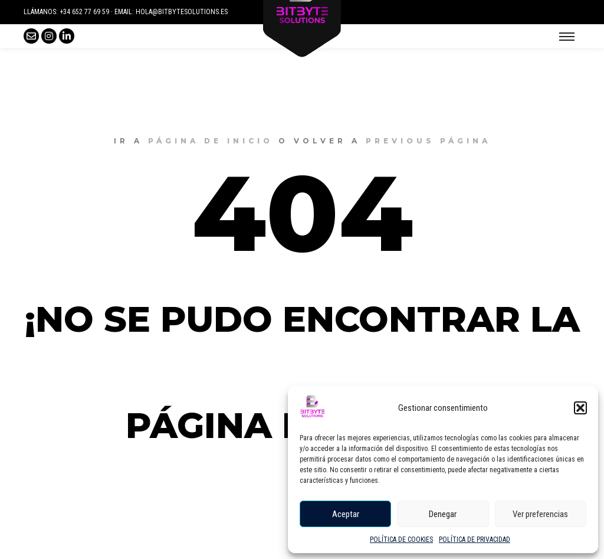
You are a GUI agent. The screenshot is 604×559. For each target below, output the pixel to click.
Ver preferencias (540, 514)
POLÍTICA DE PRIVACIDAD (474, 539)
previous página (428, 140)
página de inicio (210, 140)
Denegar (443, 514)
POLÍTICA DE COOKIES (401, 539)
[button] (580, 408)
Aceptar (345, 514)
